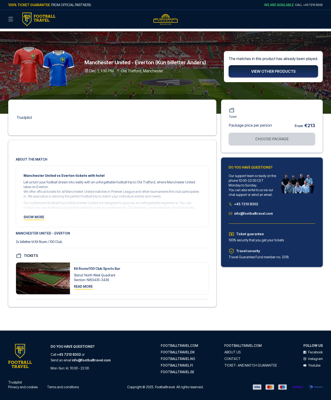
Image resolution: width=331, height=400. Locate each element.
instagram (313, 356)
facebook (313, 349)
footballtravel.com (179, 342)
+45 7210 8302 (243, 201)
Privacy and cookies (23, 384)
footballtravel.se (177, 369)
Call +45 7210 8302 (309, 5)
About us (232, 349)
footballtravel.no (178, 356)
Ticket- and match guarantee (250, 362)
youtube (311, 362)
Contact (232, 356)
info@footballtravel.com (251, 210)
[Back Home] (38, 19)
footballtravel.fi (177, 362)
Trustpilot (24, 114)
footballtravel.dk (178, 349)
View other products (273, 68)
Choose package (272, 135)
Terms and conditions (63, 384)
